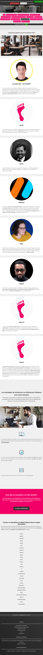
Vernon (21, 601)
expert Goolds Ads (30, 17)
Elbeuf (21, 557)
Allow (26, 24)
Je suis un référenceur (21, 508)
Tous (4, 14)
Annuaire (17, 625)
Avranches (21, 538)
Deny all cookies (14, 3)
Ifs (21, 569)
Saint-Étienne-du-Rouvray (21, 594)
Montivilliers (21, 585)
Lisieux (21, 580)
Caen (21, 545)
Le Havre (21, 576)
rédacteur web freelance (15, 19)
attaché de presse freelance (11, 14)
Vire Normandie (21, 604)
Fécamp (21, 561)
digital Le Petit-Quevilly (21, 643)
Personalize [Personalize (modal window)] (23, 3)
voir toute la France (5, 442)
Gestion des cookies (21, 630)
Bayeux (21, 540)
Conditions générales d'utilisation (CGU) (21, 627)
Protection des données (21, 628)
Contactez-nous (21, 633)
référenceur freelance (25, 19)
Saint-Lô (21, 597)
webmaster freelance (25, 21)
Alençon (21, 533)
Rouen (21, 592)
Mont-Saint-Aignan (21, 587)
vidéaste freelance (17, 21)
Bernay (21, 543)
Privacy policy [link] (30, 3)
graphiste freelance (38, 17)
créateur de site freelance (6, 17)
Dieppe (21, 554)
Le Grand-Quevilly (21, 573)
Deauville (21, 552)
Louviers (21, 583)
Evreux (21, 559)
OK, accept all (38, 1)
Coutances (21, 550)
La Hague (21, 571)
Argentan (21, 536)
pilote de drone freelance (5, 19)
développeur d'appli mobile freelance (18, 17)
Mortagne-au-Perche (21, 590)
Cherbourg (21, 547)
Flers (22, 564)
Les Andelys (21, 578)
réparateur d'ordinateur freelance (36, 19)
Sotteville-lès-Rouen (21, 599)
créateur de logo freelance (35, 14)
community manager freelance (23, 14)
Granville (21, 566)
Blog (21, 631)
